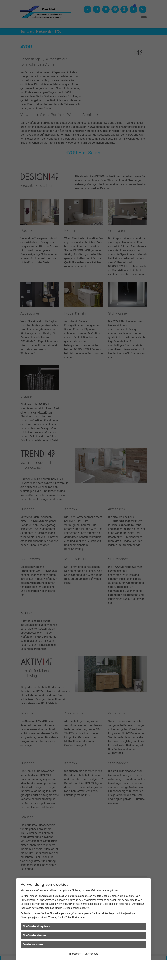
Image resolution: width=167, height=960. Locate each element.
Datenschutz (91, 953)
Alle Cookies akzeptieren (36, 926)
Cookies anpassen (33, 944)
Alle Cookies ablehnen (35, 935)
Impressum (75, 953)
